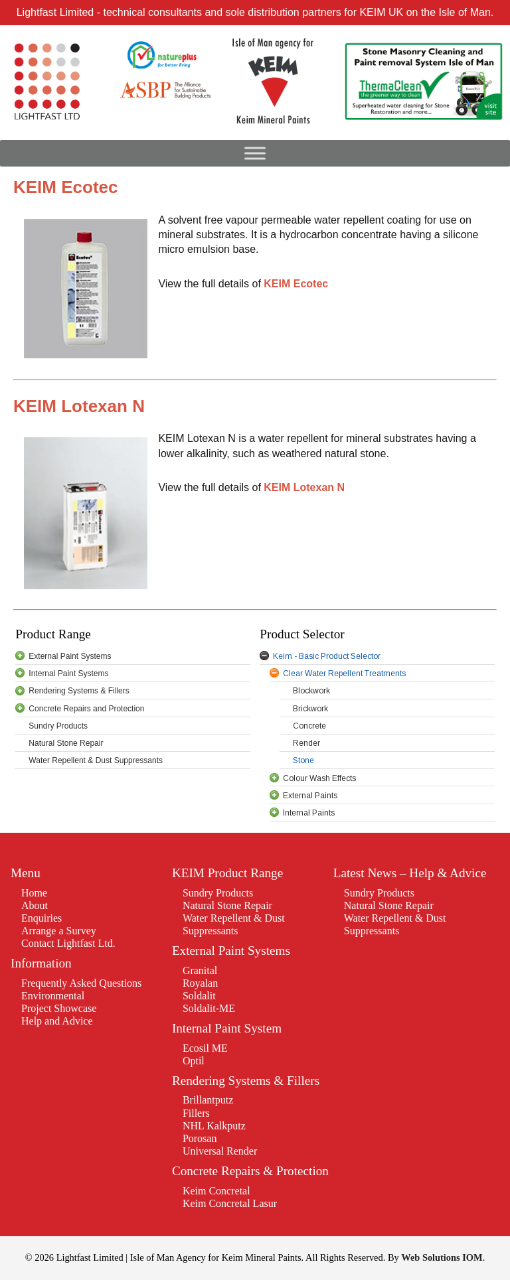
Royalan (200, 983)
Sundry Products (218, 892)
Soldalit (199, 995)
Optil (194, 1060)
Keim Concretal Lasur (230, 1203)
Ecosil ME (205, 1048)
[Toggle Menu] (255, 153)
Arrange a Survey (58, 930)
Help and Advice (57, 1021)
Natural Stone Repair (227, 905)
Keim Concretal (216, 1190)
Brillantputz (208, 1099)
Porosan (200, 1138)
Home (34, 892)
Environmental (52, 995)
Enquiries (41, 918)
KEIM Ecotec (296, 283)
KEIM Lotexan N (304, 487)
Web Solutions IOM (441, 1257)
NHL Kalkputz (214, 1125)
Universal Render (220, 1151)
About (34, 905)
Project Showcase (58, 1008)
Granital (200, 970)
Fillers (196, 1113)
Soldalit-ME (209, 1008)
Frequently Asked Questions (81, 983)
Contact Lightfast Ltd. (68, 943)
